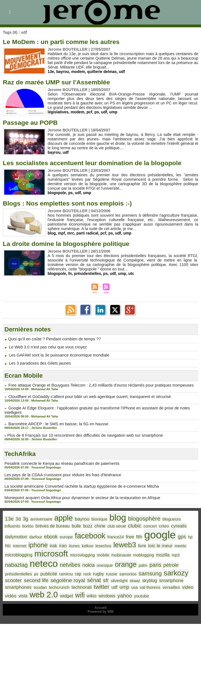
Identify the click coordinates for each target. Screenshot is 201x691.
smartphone (121, 578)
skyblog (100, 578)
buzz (68, 525)
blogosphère (139, 518)
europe (40, 536)
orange (97, 562)
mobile (71, 553)
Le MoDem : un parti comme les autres (64, 41)
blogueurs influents (174, 518)
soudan (169, 578)
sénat (47, 578)
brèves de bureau (34, 525)
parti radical (88, 233)
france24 (88, 536)
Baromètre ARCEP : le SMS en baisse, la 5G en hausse (56, 424)
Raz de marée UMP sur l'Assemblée (59, 82)
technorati (36, 586)
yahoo (80, 595)
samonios (89, 572)
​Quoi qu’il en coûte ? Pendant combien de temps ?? (53, 339)
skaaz (86, 578)
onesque (77, 563)
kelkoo (61, 544)
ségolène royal (21, 578)
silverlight (71, 578)
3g (25, 518)
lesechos (77, 544)
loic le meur (132, 544)
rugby (61, 571)
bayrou (62, 71)
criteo (142, 525)
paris (126, 563)
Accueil (100, 607)
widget (23, 595)
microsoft (21, 552)
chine (80, 525)
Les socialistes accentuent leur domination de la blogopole (96, 163)
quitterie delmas (102, 71)
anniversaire (40, 518)
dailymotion (176, 525)
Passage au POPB (31, 122)
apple (61, 517)
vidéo (152, 586)
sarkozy (136, 571)
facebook (63, 535)
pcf (90, 112)
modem (78, 71)
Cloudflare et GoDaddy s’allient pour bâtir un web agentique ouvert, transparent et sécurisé (86, 396)
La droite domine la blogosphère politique (69, 243)
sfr (58, 578)
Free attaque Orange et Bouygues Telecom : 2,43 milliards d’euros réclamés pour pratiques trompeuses (98, 385)
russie (74, 572)
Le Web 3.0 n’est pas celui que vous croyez (46, 347)
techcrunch (15, 587)
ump (114, 112)
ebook (25, 535)
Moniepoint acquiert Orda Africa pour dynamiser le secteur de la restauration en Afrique (79, 497)
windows (63, 595)
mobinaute (88, 553)
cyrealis (156, 525)
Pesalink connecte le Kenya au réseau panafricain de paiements (59, 463)
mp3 (141, 553)
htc (167, 535)
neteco (18, 562)
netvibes (44, 563)
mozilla (128, 553)
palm (114, 563)
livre (114, 544)
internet (178, 536)
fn (70, 273)
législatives (58, 112)
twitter (55, 586)
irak (29, 544)
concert (128, 525)
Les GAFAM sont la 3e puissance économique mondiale (57, 355)
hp (160, 536)
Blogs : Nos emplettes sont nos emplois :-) (71, 203)
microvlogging (51, 553)
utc (132, 273)
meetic (152, 544)
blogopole (57, 193)
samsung (111, 571)
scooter (158, 571)
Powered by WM (100, 611)
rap (41, 571)
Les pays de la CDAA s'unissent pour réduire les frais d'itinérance (60, 475)
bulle (57, 525)
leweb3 (98, 543)
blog (52, 233)
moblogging (110, 553)
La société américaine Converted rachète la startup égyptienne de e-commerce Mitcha (79, 486)
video (139, 586)
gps (152, 535)
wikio (48, 595)
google (131, 533)
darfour (11, 536)
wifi (36, 595)
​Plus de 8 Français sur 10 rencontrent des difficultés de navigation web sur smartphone (82, 435)
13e (51, 71)
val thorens (103, 587)
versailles (123, 587)
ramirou (29, 572)
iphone (14, 543)
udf (123, 71)
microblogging (172, 544)
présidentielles (87, 273)
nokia (61, 563)
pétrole (141, 563)
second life (180, 571)
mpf (61, 233)
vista (163, 586)
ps (97, 112)
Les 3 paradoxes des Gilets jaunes (39, 363)
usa (87, 587)
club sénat (96, 525)
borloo (10, 525)
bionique (96, 518)
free (102, 535)
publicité (13, 571)
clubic (113, 525)
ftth (111, 535)
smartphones (148, 578)
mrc (71, 233)
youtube (96, 596)
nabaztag (158, 553)
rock (50, 572)
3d (17, 518)
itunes (49, 544)
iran (38, 544)
